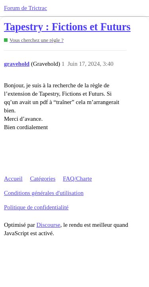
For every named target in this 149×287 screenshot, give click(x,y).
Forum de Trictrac (25, 8)
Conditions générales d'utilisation (43, 193)
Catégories (42, 178)
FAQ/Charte (77, 178)
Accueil (13, 178)
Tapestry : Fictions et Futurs (67, 27)
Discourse (48, 225)
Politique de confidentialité (36, 207)
